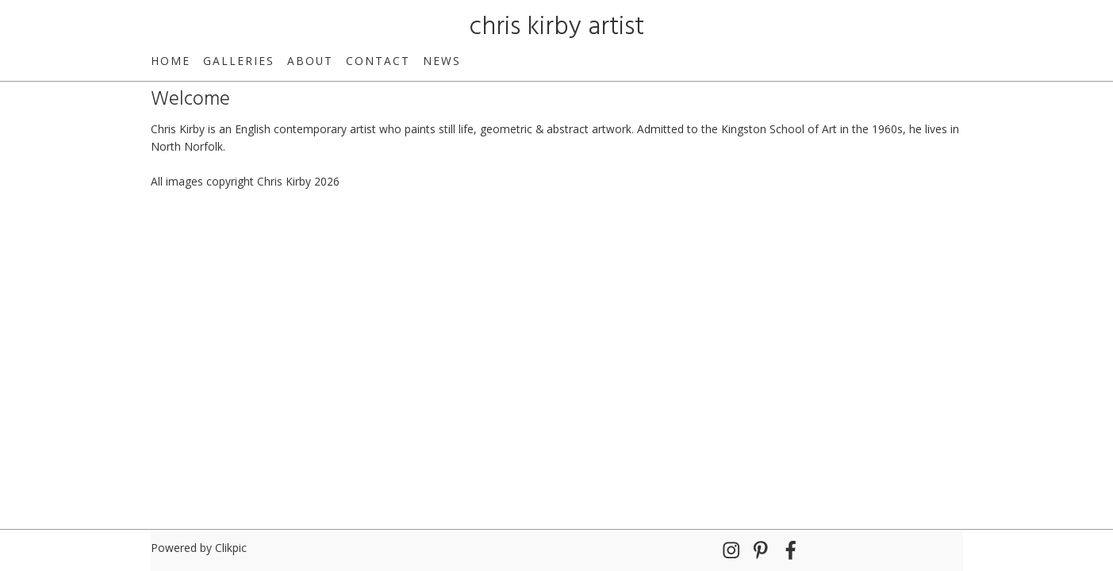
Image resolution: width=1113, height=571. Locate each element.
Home (170, 60)
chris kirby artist (557, 27)
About (310, 60)
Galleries (238, 60)
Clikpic (231, 547)
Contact (378, 60)
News (442, 60)
